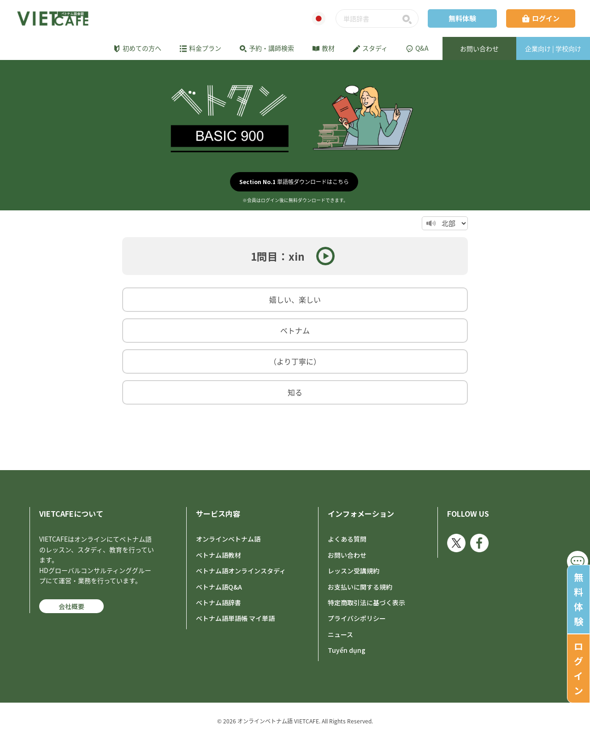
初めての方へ (137, 48)
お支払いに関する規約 (360, 586)
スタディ (370, 48)
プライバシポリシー (357, 618)
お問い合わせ (347, 555)
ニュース (340, 634)
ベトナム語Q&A (219, 586)
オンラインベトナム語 (228, 538)
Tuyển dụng (347, 650)
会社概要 (71, 606)
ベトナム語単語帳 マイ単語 (235, 618)
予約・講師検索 (267, 48)
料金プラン (200, 48)
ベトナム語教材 (218, 555)
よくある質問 (347, 538)
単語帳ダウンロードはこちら (294, 182)
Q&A (417, 48)
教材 (324, 48)
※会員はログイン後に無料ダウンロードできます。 (295, 200)
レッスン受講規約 (353, 570)
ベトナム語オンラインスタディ (241, 570)
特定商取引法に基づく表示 (366, 602)
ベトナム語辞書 (218, 602)
